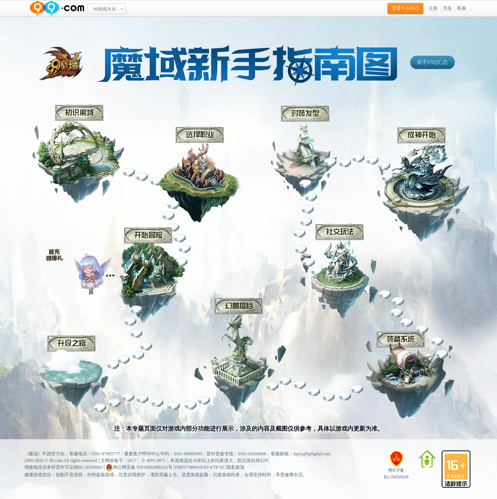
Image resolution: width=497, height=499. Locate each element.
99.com (56, 460)
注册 (433, 8)
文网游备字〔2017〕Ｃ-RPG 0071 (133, 460)
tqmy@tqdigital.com (312, 453)
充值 (447, 8)
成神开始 (423, 184)
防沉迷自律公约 (253, 460)
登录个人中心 (405, 8)
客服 (461, 8)
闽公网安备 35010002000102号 (138, 467)
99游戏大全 (104, 9)
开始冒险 (149, 275)
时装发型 (304, 151)
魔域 (33, 453)
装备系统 (410, 375)
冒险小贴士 (80, 268)
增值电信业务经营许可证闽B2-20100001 (63, 467)
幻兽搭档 (240, 355)
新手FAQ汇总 (432, 62)
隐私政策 (236, 467)
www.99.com (57, 8)
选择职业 (201, 176)
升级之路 (71, 371)
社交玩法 (338, 271)
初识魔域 (78, 154)
